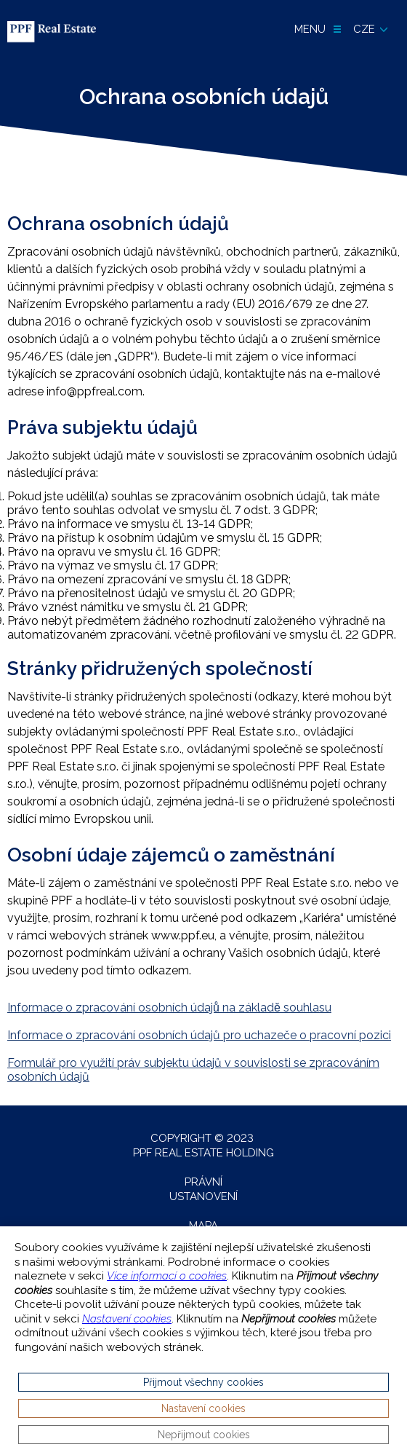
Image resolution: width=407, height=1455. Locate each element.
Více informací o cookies (167, 1275)
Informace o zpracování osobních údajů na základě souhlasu (169, 1007)
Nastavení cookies (127, 1318)
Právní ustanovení (203, 1189)
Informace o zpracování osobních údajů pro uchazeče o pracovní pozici (199, 1035)
